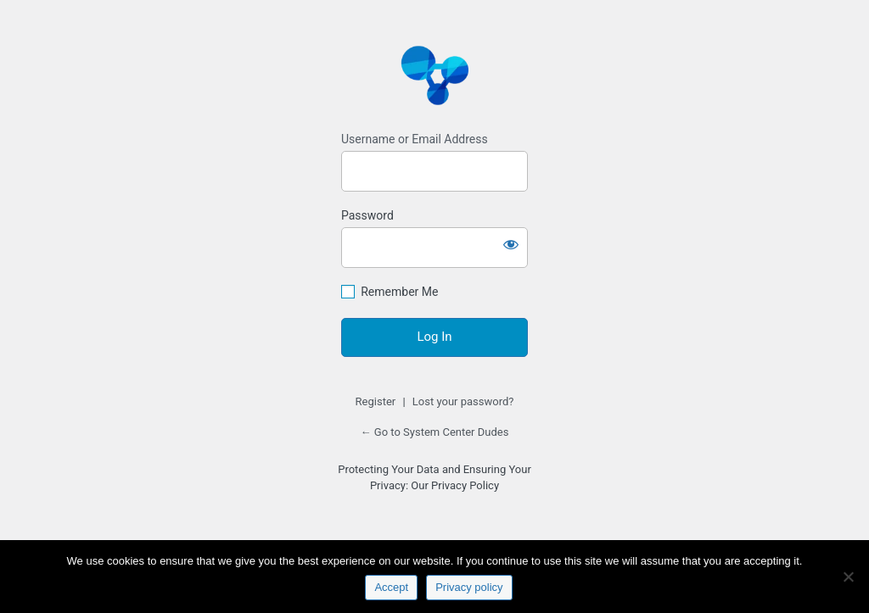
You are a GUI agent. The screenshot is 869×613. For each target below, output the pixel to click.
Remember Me (399, 291)
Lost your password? (463, 401)
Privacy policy (468, 587)
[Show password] (511, 244)
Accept (391, 587)
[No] (847, 576)
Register (376, 401)
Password (367, 215)
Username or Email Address (414, 139)
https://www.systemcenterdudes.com (434, 74)
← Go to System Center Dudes (435, 432)
